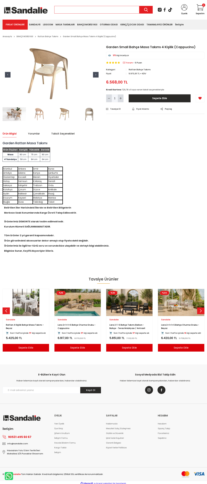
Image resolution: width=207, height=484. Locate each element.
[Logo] (26, 9)
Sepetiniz (162, 438)
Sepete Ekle (159, 98)
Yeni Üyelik (59, 423)
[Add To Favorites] (200, 98)
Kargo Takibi (60, 447)
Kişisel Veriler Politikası (116, 447)
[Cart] (200, 9)
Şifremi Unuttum (62, 433)
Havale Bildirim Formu (65, 442)
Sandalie (10, 319)
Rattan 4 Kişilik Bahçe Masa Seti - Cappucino (178, 326)
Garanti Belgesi (113, 442)
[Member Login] (184, 9)
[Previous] (6, 310)
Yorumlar (34, 133)
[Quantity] (115, 98)
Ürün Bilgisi (10, 133)
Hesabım (162, 423)
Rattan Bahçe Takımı (140, 69)
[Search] (103, 10)
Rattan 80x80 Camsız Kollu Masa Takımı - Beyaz (75, 326)
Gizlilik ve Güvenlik (114, 433)
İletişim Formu (61, 438)
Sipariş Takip (164, 428)
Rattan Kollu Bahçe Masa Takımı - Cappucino (127, 326)
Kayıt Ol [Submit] (90, 390)
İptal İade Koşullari (115, 438)
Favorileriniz (163, 433)
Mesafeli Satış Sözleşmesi (118, 428)
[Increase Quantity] (120, 98)
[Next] (200, 310)
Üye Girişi (58, 428)
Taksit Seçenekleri (63, 133)
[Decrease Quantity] (109, 98)
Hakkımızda (112, 423)
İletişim (57, 452)
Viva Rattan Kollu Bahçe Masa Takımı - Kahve (25, 326)
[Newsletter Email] (52, 390)
